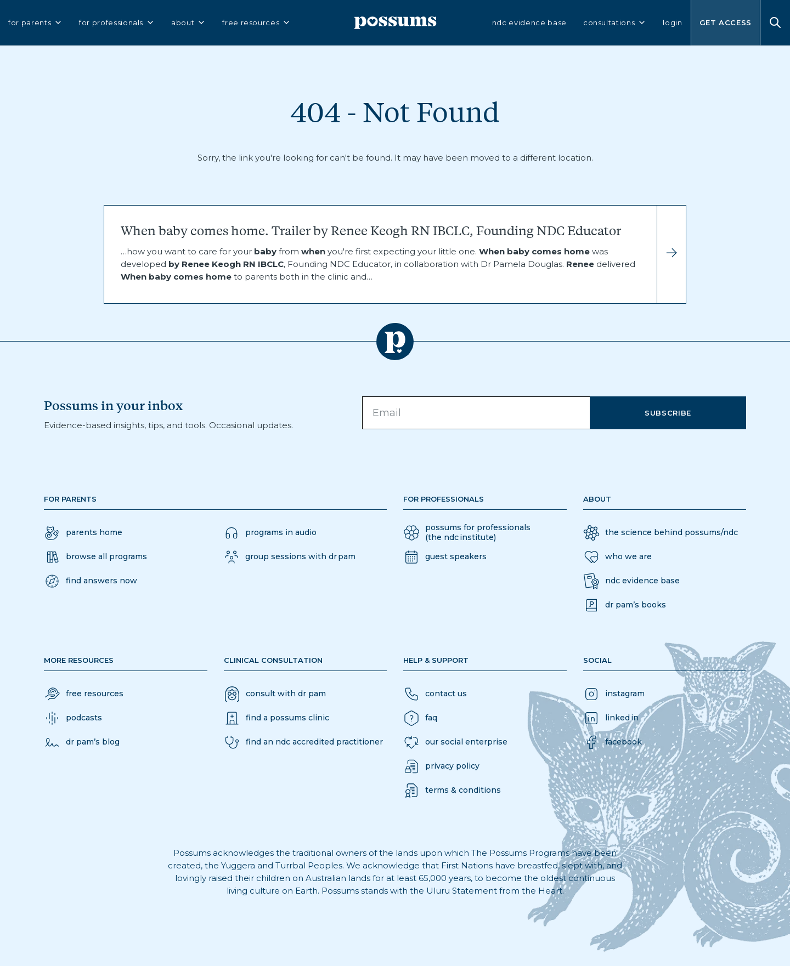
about (188, 22)
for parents (35, 22)
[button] (90, 581)
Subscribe (668, 412)
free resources (256, 22)
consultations (614, 22)
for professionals (117, 22)
